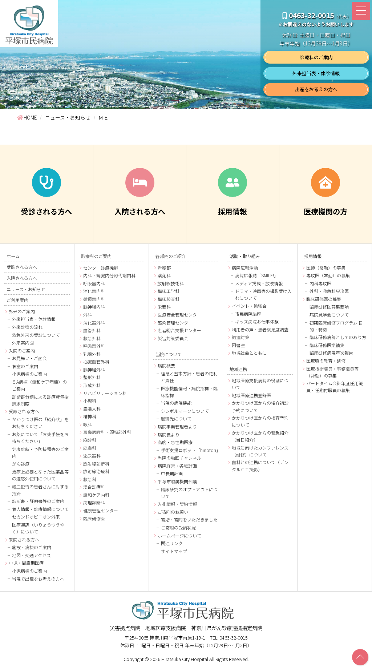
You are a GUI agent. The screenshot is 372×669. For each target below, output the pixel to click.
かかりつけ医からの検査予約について (260, 421)
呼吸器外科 (94, 346)
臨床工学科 (168, 291)
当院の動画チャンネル (179, 458)
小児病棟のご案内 (29, 374)
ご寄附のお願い (173, 512)
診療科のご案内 (316, 57)
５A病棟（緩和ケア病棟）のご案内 (39, 385)
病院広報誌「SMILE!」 (256, 275)
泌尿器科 (92, 455)
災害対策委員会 (173, 338)
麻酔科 (89, 440)
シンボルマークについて (185, 411)
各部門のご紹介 (170, 256)
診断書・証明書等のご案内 (38, 501)
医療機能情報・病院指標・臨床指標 (189, 391)
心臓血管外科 (96, 361)
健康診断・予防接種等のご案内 (40, 452)
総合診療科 (94, 487)
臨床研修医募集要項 (329, 306)
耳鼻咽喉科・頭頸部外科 (107, 432)
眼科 (87, 424)
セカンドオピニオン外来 (36, 517)
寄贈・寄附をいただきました (189, 520)
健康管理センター (100, 510)
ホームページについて (179, 535)
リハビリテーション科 (105, 393)
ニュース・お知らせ (26, 289)
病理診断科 (94, 503)
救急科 (89, 479)
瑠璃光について (176, 419)
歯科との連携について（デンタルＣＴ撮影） (260, 465)
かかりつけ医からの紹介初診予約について (260, 406)
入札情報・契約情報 (177, 504)
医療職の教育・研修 (325, 361)
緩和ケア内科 (96, 495)
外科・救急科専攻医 (329, 291)
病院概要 (166, 365)
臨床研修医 (94, 518)
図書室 (238, 345)
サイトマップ (174, 551)
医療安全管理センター (179, 314)
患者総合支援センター (179, 330)
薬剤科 (164, 275)
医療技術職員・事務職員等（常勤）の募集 (332, 372)
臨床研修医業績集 (327, 345)
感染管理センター (175, 322)
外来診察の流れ (27, 327)
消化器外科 (94, 322)
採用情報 (313, 256)
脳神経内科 (94, 306)
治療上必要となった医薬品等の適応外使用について (40, 474)
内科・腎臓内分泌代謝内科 (109, 275)
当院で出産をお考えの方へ (38, 579)
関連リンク (172, 543)
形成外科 (92, 385)
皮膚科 (89, 448)
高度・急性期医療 (175, 442)
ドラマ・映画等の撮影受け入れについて (263, 294)
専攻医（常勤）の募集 (328, 275)
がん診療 (20, 464)
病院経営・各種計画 (177, 466)
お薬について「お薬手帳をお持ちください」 (40, 437)
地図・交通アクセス (31, 555)
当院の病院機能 (176, 403)
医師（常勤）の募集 (325, 268)
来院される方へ (24, 539)
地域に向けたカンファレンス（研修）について (260, 451)
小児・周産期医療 (26, 563)
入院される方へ (22, 278)
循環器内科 (94, 299)
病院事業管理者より (177, 426)
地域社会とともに (249, 353)
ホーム (13, 256)
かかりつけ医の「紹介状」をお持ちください (40, 422)
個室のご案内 (25, 366)
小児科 (89, 401)
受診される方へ (22, 266)
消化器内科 (94, 291)
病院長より (168, 434)
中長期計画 (172, 474)
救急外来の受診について (36, 335)
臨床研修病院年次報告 (331, 353)
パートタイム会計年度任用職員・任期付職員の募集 (334, 386)
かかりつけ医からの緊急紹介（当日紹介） (260, 436)
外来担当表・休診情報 (316, 73)
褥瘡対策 (240, 337)
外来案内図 (23, 343)
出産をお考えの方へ (316, 89)
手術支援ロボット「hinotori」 (190, 450)
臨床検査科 (168, 299)
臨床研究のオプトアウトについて (189, 492)
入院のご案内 (22, 350)
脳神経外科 (94, 369)
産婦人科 (92, 409)
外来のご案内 (22, 311)
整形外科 (92, 377)
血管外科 (92, 330)
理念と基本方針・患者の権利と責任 (189, 376)
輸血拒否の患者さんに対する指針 (40, 489)
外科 (87, 314)
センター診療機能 (100, 268)
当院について (168, 354)
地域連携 (238, 369)
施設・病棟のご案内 (31, 547)
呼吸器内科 (94, 283)
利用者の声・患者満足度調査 (260, 329)
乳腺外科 (92, 354)
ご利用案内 (17, 300)
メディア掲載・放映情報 (259, 283)
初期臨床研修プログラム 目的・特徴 (336, 326)
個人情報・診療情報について (40, 509)
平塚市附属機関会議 (177, 481)
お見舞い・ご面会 (29, 358)
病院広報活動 (245, 268)
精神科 (89, 416)
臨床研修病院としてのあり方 (338, 337)
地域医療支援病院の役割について (260, 383)
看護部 (164, 268)
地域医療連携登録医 (251, 395)
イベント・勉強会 (249, 306)
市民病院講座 (248, 314)
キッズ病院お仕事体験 (257, 321)
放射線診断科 (96, 463)
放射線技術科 (171, 283)
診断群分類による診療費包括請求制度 (40, 400)
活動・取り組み (245, 256)
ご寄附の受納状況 (178, 527)
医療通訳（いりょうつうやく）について (38, 528)
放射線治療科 (96, 471)
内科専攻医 (320, 283)
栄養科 (164, 306)
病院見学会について (329, 314)
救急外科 (92, 338)
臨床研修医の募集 (323, 299)
